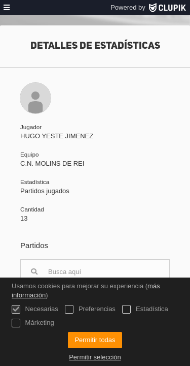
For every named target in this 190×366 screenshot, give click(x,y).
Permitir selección (95, 357)
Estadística (145, 309)
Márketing (33, 323)
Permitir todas (94, 340)
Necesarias (35, 309)
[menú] (7, 7)
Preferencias (90, 309)
